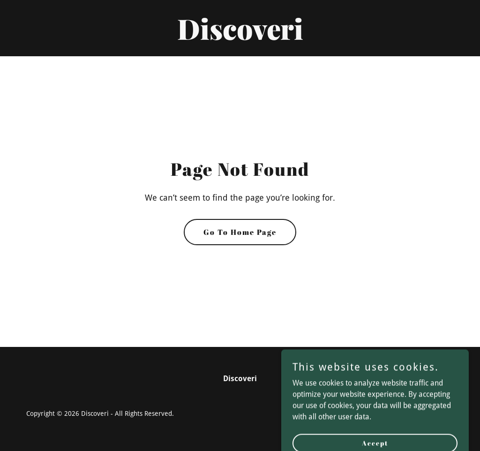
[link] (240, 37)
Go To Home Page (240, 232)
